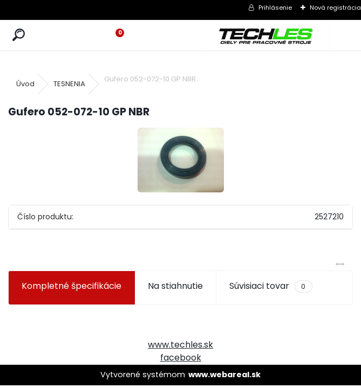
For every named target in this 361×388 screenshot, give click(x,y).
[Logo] (267, 35)
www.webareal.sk (224, 374)
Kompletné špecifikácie (71, 286)
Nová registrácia (335, 7)
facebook (180, 357)
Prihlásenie (275, 7)
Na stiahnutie (175, 286)
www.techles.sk (180, 344)
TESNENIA (69, 84)
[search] (18, 35)
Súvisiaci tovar (270, 286)
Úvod (25, 84)
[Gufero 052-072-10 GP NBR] (181, 160)
